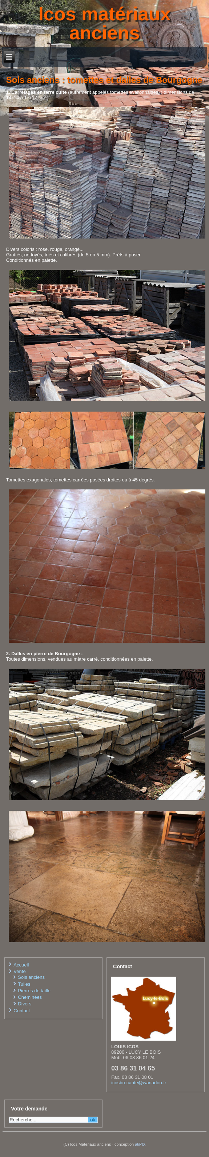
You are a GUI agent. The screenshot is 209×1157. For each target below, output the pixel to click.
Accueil (21, 965)
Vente (19, 971)
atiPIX (140, 1144)
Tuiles (24, 984)
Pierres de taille (34, 990)
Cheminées (30, 997)
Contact (21, 1010)
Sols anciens (31, 977)
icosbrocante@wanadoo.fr (138, 1082)
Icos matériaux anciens (104, 23)
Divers (24, 1003)
